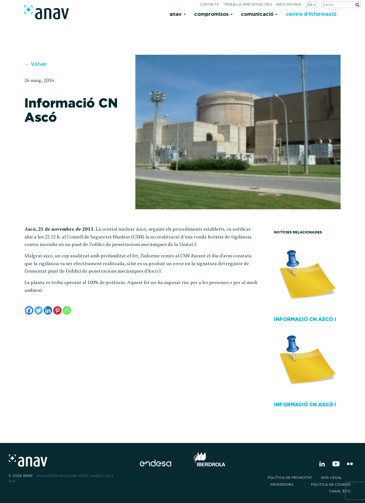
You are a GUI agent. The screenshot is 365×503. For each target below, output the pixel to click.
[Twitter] (38, 310)
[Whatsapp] (67, 310)
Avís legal (336, 477)
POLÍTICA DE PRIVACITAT (290, 477)
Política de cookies (331, 484)
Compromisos (213, 14)
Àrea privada (288, 4)
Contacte (209, 4)
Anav (177, 14)
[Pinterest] (57, 310)
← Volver (35, 64)
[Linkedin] (48, 310)
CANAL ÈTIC (340, 491)
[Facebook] (29, 310)
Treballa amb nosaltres (247, 4)
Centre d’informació (311, 14)
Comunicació (259, 14)
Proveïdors (286, 484)
